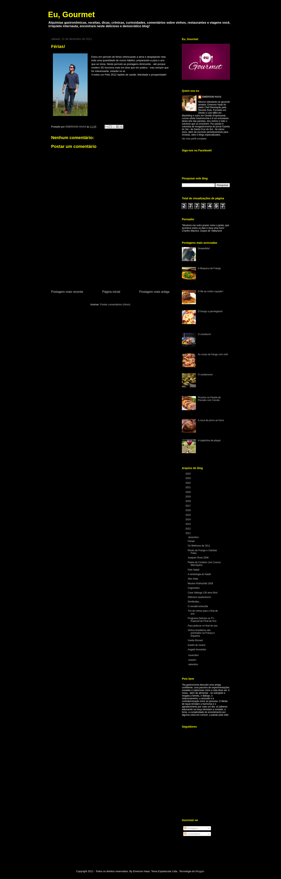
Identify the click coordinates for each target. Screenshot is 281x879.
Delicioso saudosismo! (199, 597)
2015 (188, 515)
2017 (188, 505)
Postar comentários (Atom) (115, 304)
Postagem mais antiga (154, 291)
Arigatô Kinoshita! (197, 649)
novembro (193, 655)
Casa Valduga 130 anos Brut (203, 592)
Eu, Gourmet (71, 14)
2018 (188, 501)
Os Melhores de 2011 (199, 545)
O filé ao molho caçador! (210, 291)
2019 (188, 496)
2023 (188, 478)
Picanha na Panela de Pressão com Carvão (209, 399)
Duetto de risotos (196, 645)
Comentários (192, 834)
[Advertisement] (110, 260)
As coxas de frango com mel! (213, 354)
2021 (188, 487)
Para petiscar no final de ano (203, 625)
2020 (188, 492)
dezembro (193, 537)
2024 (188, 473)
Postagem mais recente (67, 291)
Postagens (191, 828)
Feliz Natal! (193, 569)
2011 (188, 533)
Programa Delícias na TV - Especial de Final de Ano (202, 619)
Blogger (200, 871)
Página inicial (111, 291)
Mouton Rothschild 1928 (200, 583)
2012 (188, 528)
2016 (188, 510)
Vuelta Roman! (195, 640)
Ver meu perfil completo (194, 138)
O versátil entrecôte (198, 606)
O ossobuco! (204, 334)
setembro (193, 664)
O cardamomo (205, 374)
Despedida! (204, 248)
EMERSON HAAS (211, 96)
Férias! (191, 541)
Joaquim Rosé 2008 (198, 557)
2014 (188, 519)
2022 (188, 483)
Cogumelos (194, 588)
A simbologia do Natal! (199, 574)
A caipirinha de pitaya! (209, 440)
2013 (188, 524)
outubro (192, 660)
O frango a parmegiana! (210, 311)
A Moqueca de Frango (209, 268)
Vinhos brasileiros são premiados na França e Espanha (201, 633)
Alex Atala (193, 578)
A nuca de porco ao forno (211, 420)
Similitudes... (194, 601)
